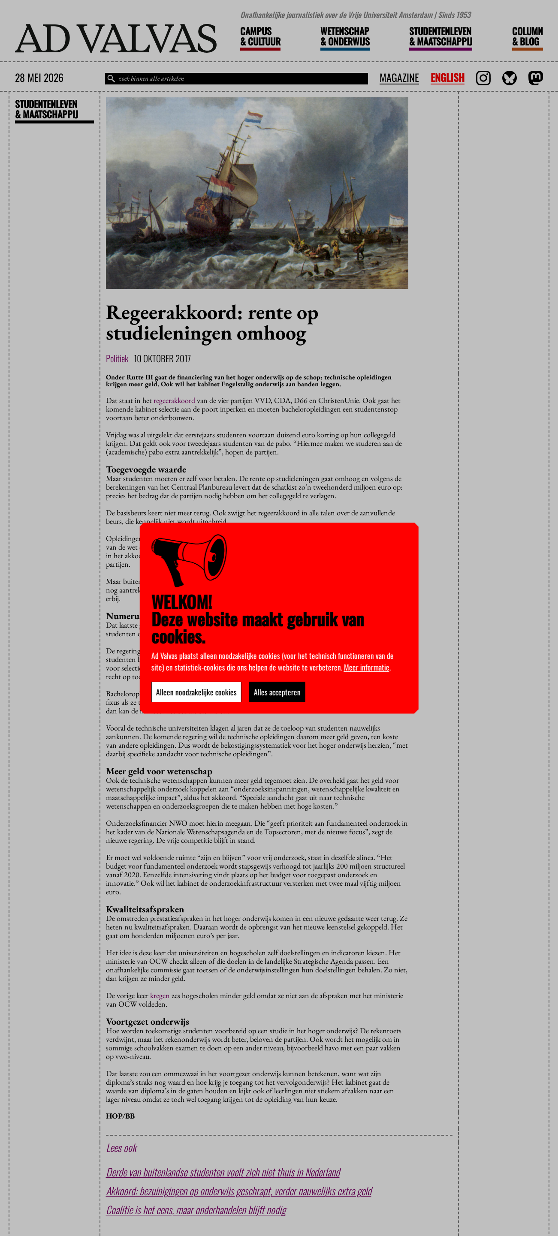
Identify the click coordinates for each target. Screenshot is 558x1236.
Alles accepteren (276, 692)
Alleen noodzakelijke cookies (196, 692)
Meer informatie (366, 667)
